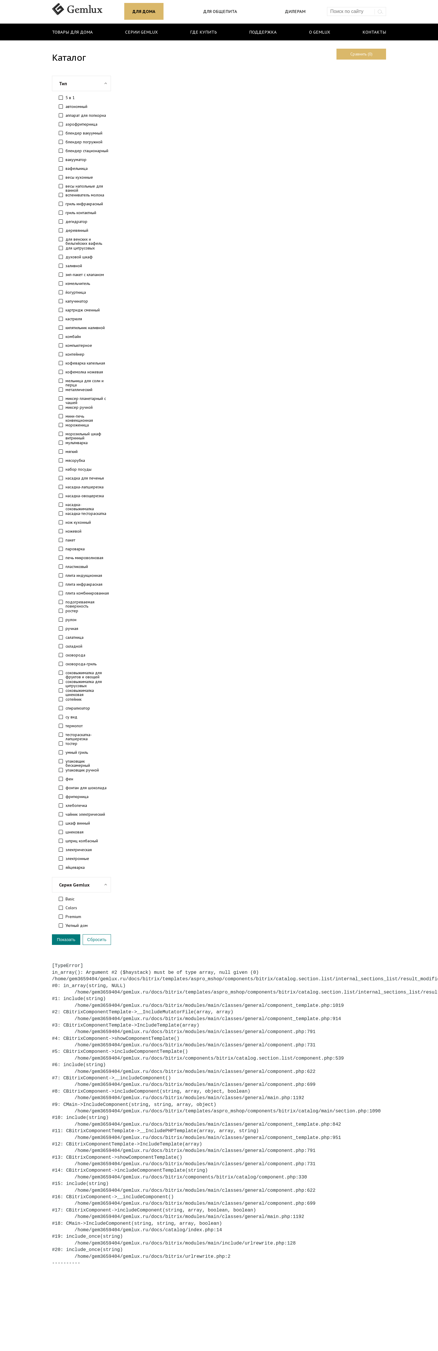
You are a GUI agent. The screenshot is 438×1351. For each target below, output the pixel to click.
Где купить (203, 32)
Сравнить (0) (361, 54)
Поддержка (263, 32)
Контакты (374, 32)
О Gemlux (319, 32)
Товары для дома (72, 32)
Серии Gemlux (141, 32)
